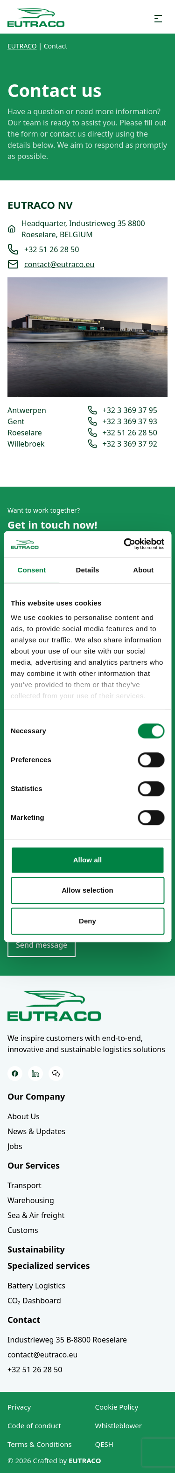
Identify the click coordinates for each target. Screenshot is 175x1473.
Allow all (87, 860)
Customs (22, 1230)
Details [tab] (87, 570)
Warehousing (30, 1200)
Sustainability (36, 1249)
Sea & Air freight (35, 1215)
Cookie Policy (117, 1406)
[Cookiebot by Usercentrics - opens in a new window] (124, 544)
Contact (23, 1319)
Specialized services (48, 1265)
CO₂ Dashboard (34, 1300)
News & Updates (36, 1131)
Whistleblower (118, 1425)
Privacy (19, 1406)
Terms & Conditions (39, 1444)
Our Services (33, 1165)
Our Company (36, 1096)
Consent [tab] (31, 570)
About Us (23, 1116)
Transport (24, 1185)
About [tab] (143, 570)
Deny (87, 921)
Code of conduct (34, 1425)
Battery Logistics (36, 1285)
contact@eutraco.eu (59, 264)
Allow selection (87, 890)
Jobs (14, 1146)
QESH (104, 1444)
